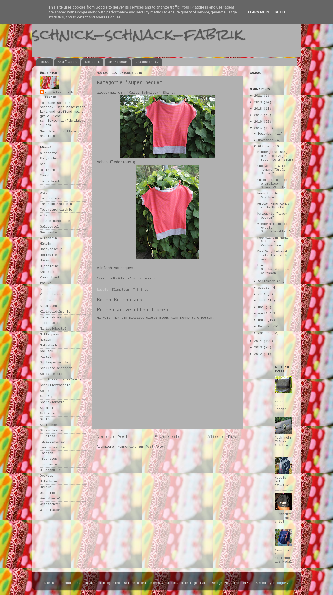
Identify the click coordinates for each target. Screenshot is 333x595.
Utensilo (47, 493)
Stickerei (48, 413)
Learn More (259, 12)
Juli (262, 294)
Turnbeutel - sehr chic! (283, 518)
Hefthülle (48, 255)
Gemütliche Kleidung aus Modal (283, 556)
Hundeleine (49, 266)
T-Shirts (140, 289)
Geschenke (48, 232)
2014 (259, 341)
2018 (259, 108)
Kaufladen (67, 62)
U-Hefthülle (50, 470)
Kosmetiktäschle (54, 317)
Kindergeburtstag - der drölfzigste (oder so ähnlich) (275, 155)
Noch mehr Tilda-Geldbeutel (283, 443)
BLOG (45, 62)
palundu (46, 351)
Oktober (265, 146)
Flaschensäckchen (55, 221)
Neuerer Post (112, 437)
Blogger (280, 583)
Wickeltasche (51, 510)
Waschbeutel (50, 498)
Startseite (168, 437)
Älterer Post (223, 437)
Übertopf (47, 476)
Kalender (47, 272)
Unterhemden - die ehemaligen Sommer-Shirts (273, 183)
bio (43, 164)
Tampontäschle (52, 447)
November (266, 140)
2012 (259, 354)
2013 (259, 347)
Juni (262, 300)
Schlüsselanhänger (56, 368)
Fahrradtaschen (53, 198)
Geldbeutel (49, 227)
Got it (280, 12)
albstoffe (48, 153)
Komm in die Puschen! (267, 195)
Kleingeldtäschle (55, 311)
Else (44, 187)
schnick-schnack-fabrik (137, 34)
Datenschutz (147, 62)
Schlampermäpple (54, 362)
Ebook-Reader (51, 181)
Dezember (266, 134)
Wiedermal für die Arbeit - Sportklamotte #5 (274, 227)
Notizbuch (48, 345)
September (267, 281)
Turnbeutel (49, 464)
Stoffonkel (49, 425)
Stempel (46, 408)
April (263, 313)
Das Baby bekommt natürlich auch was (272, 255)
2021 (259, 95)
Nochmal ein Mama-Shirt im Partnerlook (273, 241)
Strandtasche (51, 430)
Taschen (46, 453)
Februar (265, 326)
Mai (262, 307)
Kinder (45, 289)
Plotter (46, 357)
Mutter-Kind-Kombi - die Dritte (273, 205)
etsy (44, 192)
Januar (264, 333)
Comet (44, 175)
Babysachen (49, 158)
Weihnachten (50, 504)
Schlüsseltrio (52, 374)
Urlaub (45, 487)
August (264, 288)
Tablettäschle (52, 442)
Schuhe (45, 391)
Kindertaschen (52, 294)
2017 (259, 115)
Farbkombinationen (56, 204)
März (262, 320)
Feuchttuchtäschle (56, 210)
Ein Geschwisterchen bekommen (273, 269)
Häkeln (45, 244)
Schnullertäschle (55, 385)
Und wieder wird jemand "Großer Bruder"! (272, 169)
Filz (44, 215)
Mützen (45, 340)
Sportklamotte (52, 402)
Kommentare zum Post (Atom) (142, 447)
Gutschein (48, 238)
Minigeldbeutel (53, 329)
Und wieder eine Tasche (280, 403)
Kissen (45, 300)
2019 (259, 102)
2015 (259, 128)
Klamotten (120, 289)
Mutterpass (49, 334)
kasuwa (45, 283)
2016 (259, 121)
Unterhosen (49, 481)
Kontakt (92, 62)
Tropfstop (48, 459)
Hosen (44, 260)
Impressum (117, 62)
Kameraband (49, 277)
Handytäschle (51, 249)
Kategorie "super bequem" (272, 215)
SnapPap (46, 396)
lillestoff (49, 323)
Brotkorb (47, 170)
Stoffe (45, 419)
